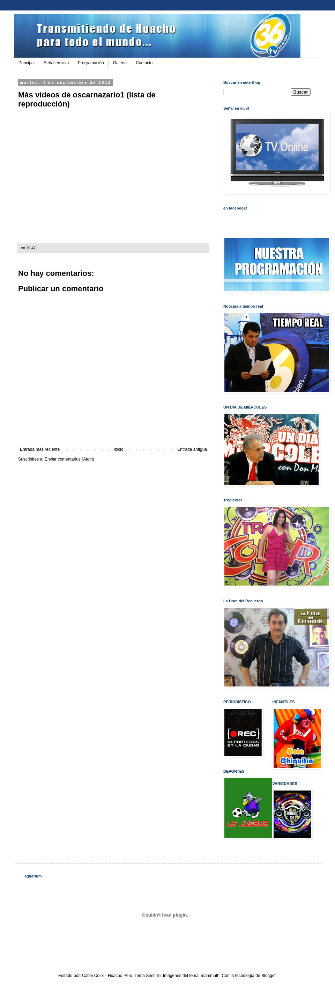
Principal (26, 62)
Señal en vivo (56, 62)
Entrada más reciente (40, 449)
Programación (91, 62)
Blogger (268, 975)
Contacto (144, 62)
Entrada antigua (192, 449)
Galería (120, 62)
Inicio (119, 449)
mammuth (210, 975)
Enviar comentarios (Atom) (69, 459)
